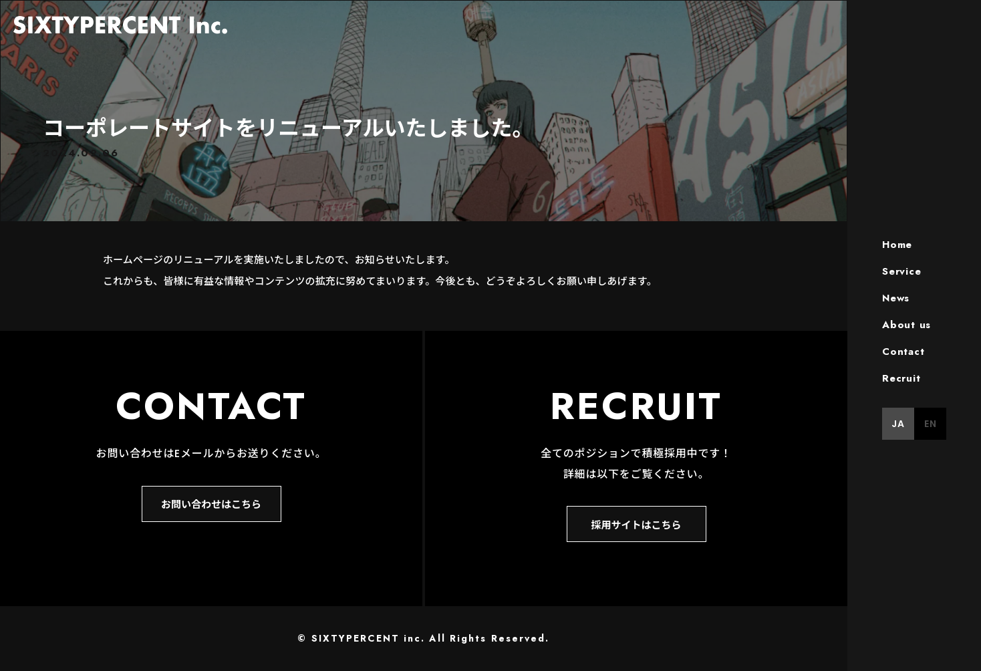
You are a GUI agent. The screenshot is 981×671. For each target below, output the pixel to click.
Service (901, 271)
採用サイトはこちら (636, 524)
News (895, 298)
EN (930, 423)
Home (897, 244)
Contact (903, 351)
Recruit (901, 378)
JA (898, 423)
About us (906, 324)
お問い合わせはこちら (211, 504)
